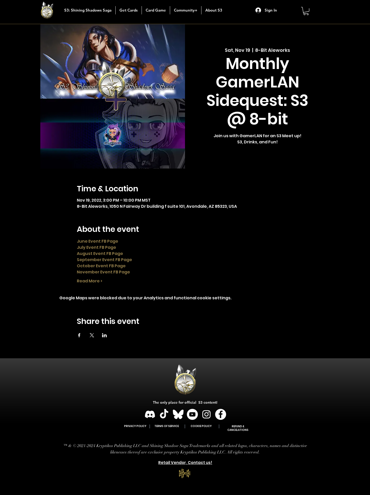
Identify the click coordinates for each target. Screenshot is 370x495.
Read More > (89, 281)
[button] (128, 10)
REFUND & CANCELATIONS (237, 428)
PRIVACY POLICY (135, 426)
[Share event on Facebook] (79, 335)
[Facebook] (220, 414)
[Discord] (149, 414)
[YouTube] (192, 414)
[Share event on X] (91, 335)
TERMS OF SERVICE (166, 426)
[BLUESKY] (178, 414)
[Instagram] (206, 414)
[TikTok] (164, 414)
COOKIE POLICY (201, 426)
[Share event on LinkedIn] (104, 335)
